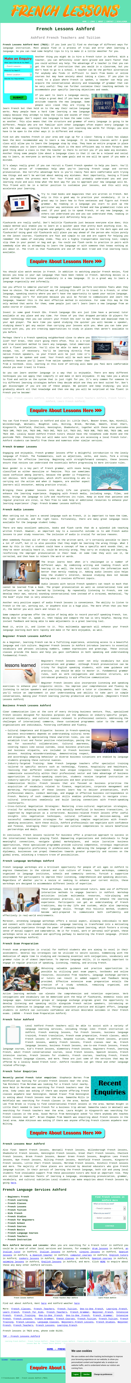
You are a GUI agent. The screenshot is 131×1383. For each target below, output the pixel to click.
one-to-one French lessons (100, 1045)
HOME (84, 22)
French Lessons (22, 1319)
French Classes (21, 1309)
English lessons (51, 1262)
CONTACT (110, 22)
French (50, 1026)
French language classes (29, 1059)
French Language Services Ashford (34, 1190)
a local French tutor (113, 437)
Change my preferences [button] (103, 1374)
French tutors (56, 434)
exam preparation (24, 949)
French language (82, 1169)
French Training (24, 1315)
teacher (82, 70)
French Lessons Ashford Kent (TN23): (26, 44)
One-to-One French (91, 1309)
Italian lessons (50, 1252)
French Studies (105, 1322)
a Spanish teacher (41, 1255)
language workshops (42, 921)
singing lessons (89, 1252)
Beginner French (103, 1312)
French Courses (65, 1319)
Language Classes (48, 1322)
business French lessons (65, 1045)
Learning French (116, 1309)
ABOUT (100, 22)
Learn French (11, 1312)
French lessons (29, 421)
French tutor (48, 1062)
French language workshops (20, 867)
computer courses (81, 1255)
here (13, 1183)
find (13, 1150)
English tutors (118, 1255)
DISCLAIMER (122, 22)
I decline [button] (86, 1374)
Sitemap (5, 1360)
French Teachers (44, 1309)
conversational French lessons (67, 1104)
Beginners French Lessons (78, 1322)
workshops (55, 889)
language (73, 95)
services (46, 1265)
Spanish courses (102, 1258)
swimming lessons (13, 1262)
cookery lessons (29, 1258)
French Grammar (79, 1312)
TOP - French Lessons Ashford (21, 1336)
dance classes (65, 1258)
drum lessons (100, 1248)
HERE (103, 1262)
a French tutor (97, 1245)
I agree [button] (76, 1374)
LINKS (92, 22)
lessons (67, 1248)
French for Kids (32, 1312)
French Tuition (67, 1309)
